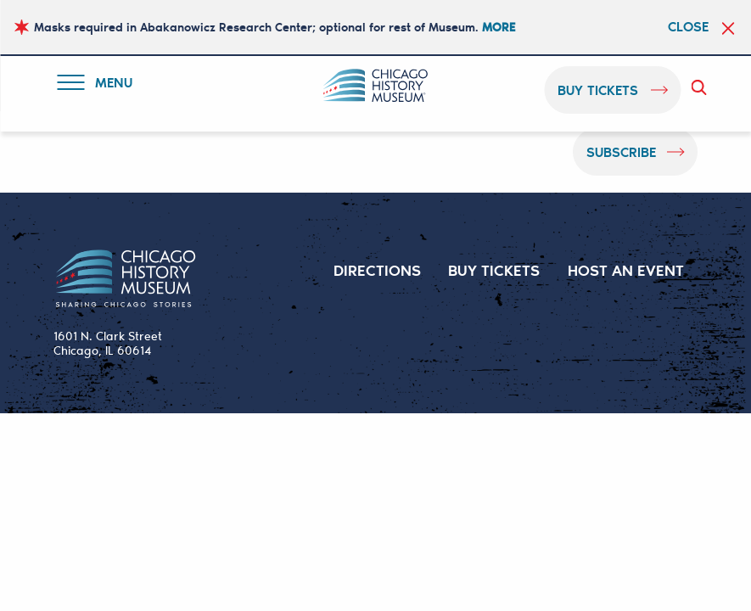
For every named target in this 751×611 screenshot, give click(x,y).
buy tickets (598, 89)
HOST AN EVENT (626, 270)
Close (688, 26)
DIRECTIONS (377, 270)
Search (702, 87)
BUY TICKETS (494, 270)
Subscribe (621, 151)
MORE (498, 27)
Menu (99, 85)
